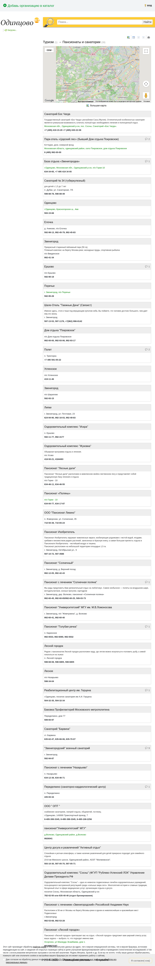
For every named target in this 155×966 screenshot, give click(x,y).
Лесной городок (53, 646)
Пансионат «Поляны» (57, 493)
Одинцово (50, 202)
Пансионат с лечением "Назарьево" (65, 767)
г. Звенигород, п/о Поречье (57, 292)
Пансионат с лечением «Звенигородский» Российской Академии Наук (86, 904)
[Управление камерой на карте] (146, 84)
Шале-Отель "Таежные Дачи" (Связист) (68, 305)
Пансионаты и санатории (81, 42)
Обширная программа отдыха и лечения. (63, 452)
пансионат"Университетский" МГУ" (65, 828)
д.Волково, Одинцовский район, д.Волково (65, 834)
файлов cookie (39, 947)
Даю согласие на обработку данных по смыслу (61, 961)
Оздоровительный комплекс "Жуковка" (67, 446)
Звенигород (51, 241)
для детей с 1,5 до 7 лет (55, 186)
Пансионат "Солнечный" (59, 563)
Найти (147, 22)
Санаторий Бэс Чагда (57, 114)
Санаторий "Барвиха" (57, 729)
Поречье (49, 285)
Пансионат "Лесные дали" (60, 468)
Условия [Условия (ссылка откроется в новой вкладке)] (146, 101)
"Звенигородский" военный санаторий (67, 748)
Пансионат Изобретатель (59, 532)
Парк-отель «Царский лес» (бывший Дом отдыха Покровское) (81, 139)
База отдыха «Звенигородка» (62, 161)
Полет (48, 349)
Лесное (48, 671)
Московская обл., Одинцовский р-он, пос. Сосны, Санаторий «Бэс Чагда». (80, 126)
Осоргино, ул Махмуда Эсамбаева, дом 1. (64, 942)
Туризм (48, 42)
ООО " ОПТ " (52, 806)
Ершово (49, 266)
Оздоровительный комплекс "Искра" (66, 426)
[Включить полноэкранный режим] (146, 51)
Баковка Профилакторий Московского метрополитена (76, 709)
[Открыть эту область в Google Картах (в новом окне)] (49, 100)
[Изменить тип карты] (49, 50)
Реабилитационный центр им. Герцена (67, 690)
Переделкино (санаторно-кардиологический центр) (75, 786)
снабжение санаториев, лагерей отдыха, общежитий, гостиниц (72, 812)
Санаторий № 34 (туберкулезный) (64, 180)
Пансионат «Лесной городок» (62, 929)
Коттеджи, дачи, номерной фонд (59, 145)
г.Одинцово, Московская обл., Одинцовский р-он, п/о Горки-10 (74, 167)
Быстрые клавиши (85, 101)
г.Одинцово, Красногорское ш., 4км (61, 209)
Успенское (50, 368)
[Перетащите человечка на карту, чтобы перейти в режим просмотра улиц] (146, 95)
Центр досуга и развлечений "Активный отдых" (72, 847)
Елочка (48, 222)
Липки (47, 407)
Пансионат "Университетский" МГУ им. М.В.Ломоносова (78, 607)
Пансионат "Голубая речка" (60, 626)
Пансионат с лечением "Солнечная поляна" (70, 582)
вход (149, 5)
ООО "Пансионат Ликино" (59, 512)
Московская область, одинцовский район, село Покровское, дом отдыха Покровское (85, 148)
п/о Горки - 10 (50, 499)
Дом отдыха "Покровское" (59, 330)
